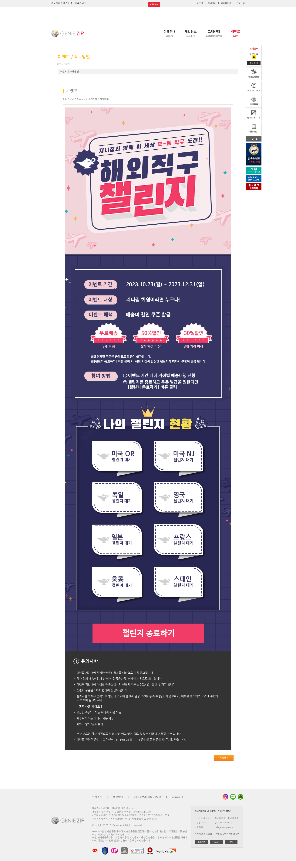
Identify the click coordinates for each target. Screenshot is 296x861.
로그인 (200, 3)
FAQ (216, 842)
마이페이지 (226, 3)
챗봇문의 (253, 56)
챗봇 (231, 842)
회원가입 (212, 3)
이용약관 (118, 797)
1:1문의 (202, 842)
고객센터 (240, 3)
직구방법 (74, 71)
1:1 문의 (254, 62)
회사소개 (97, 797)
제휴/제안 (177, 797)
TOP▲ (253, 138)
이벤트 (63, 71)
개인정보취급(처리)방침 (147, 797)
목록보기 (224, 758)
